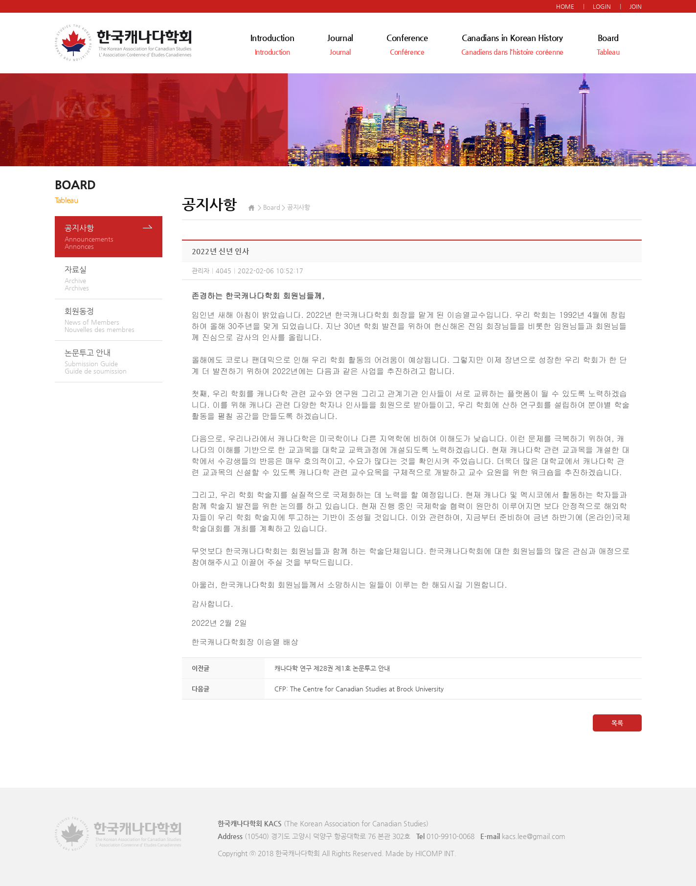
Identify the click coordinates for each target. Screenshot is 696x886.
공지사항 (113, 236)
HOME (565, 6)
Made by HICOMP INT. (420, 853)
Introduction (272, 44)
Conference (407, 44)
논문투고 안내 (113, 361)
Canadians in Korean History (512, 44)
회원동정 (113, 320)
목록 (617, 723)
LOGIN (602, 6)
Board (608, 44)
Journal (340, 44)
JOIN (635, 6)
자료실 (113, 278)
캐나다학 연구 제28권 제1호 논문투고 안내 (332, 668)
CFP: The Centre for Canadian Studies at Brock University (359, 688)
